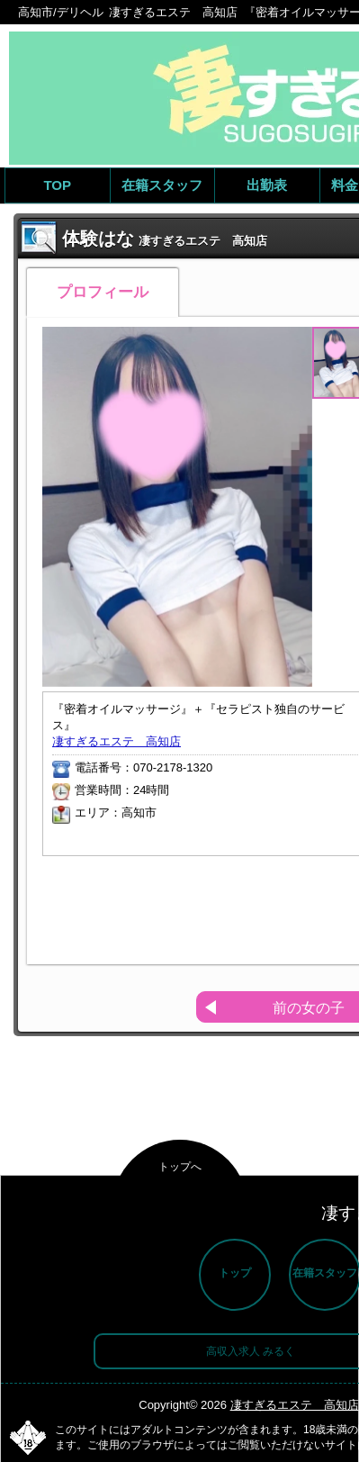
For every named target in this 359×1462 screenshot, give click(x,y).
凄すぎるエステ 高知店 (116, 741)
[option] (177, 507)
